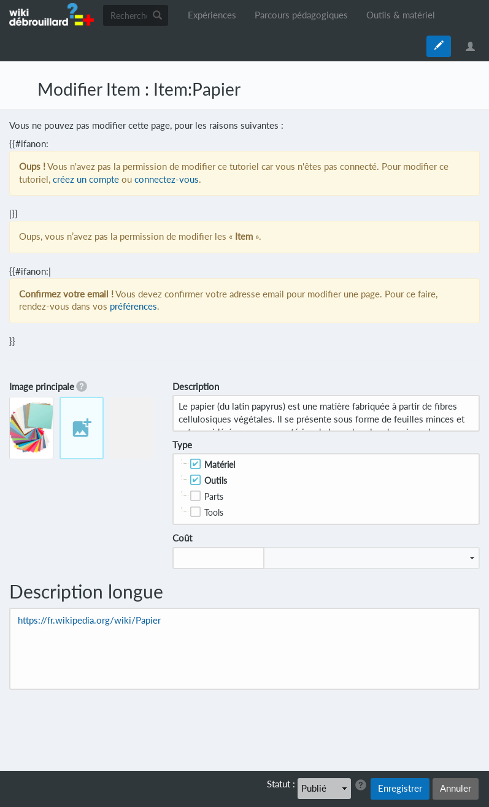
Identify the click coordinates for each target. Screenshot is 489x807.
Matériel (219, 464)
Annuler (455, 788)
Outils (215, 480)
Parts (213, 496)
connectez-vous (166, 179)
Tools (213, 512)
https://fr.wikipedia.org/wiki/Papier (89, 620)
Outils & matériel (400, 15)
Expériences (212, 15)
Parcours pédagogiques (301, 15)
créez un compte (86, 179)
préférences (133, 306)
